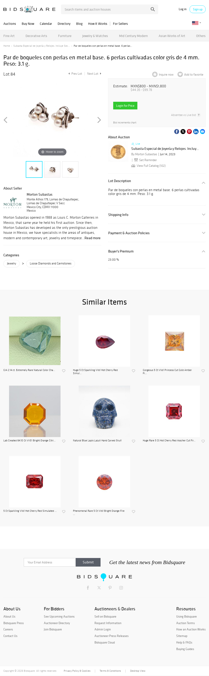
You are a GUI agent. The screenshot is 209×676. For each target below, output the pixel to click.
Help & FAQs (184, 642)
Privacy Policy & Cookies (77, 670)
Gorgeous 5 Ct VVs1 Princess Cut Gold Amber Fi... (167, 371)
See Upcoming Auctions (59, 616)
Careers (8, 629)
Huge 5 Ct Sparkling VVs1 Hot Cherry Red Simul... (95, 371)
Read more (93, 238)
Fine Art (9, 36)
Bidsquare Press (13, 623)
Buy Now (28, 23)
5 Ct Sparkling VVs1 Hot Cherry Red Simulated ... (30, 510)
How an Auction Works (191, 629)
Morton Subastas (39, 194)
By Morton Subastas (144, 154)
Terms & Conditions (110, 670)
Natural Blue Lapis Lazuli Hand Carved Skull (97, 440)
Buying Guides (185, 649)
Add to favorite (193, 74)
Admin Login (102, 629)
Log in (182, 9)
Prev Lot (74, 74)
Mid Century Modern (133, 36)
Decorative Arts (36, 36)
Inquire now (166, 74)
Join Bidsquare (53, 629)
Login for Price (125, 106)
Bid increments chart (124, 122)
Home (6, 45)
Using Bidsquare (186, 616)
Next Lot (94, 74)
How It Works (97, 23)
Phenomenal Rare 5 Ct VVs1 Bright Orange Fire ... (98, 512)
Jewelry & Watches (95, 36)
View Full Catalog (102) (148, 166)
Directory (64, 23)
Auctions (9, 23)
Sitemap (181, 636)
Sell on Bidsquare (105, 616)
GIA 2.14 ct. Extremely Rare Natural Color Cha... (29, 370)
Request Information (107, 623)
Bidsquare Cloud (104, 642)
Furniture (64, 36)
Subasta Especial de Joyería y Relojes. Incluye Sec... (41, 45)
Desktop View (137, 670)
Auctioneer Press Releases (111, 636)
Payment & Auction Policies (129, 233)
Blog (79, 23)
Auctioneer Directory (57, 623)
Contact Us (10, 636)
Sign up (197, 9)
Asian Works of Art (172, 36)
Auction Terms (185, 623)
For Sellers (120, 23)
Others (201, 36)
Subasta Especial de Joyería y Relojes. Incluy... (165, 149)
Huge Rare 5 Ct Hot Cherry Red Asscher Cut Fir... (169, 440)
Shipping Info (118, 215)
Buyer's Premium (121, 251)
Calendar (46, 23)
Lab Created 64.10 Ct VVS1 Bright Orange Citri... (29, 440)
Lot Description (119, 181)
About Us (9, 616)
